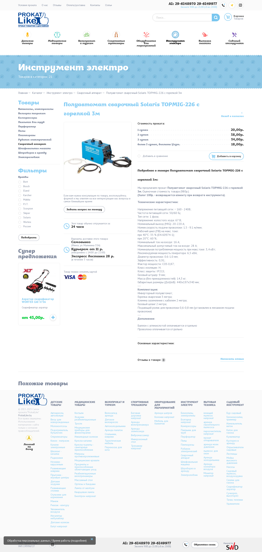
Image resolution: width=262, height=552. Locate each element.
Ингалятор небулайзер (57, 517)
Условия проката (27, 5)
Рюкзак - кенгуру (60, 505)
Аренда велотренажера (140, 423)
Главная (23, 93)
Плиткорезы (26, 135)
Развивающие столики (58, 489)
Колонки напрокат (164, 417)
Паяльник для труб (31, 122)
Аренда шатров (163, 413)
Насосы (231, 467)
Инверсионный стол (139, 440)
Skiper (24, 213)
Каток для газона (232, 431)
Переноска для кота (113, 448)
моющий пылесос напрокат (209, 415)
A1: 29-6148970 (183, 3)
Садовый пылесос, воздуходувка (235, 473)
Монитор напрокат (209, 474)
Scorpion (25, 208)
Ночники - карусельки (57, 463)
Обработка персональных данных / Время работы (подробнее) (47, 540)
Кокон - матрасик (60, 440)
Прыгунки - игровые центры (60, 476)
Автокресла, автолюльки (57, 414)
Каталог (37, 93)
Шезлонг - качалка (56, 452)
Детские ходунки (55, 482)
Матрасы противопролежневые (87, 455)
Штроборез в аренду (32, 153)
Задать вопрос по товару (84, 209)
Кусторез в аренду (233, 441)
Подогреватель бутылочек (59, 431)
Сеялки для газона (233, 481)
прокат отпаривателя (211, 439)
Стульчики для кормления (58, 495)
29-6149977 (207, 3)
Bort (23, 182)
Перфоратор (27, 127)
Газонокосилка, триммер (235, 418)
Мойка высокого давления (232, 460)
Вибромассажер (140, 435)
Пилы (21, 131)
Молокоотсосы (59, 426)
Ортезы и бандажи (85, 484)
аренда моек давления (211, 445)
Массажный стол (84, 480)
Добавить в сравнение (153, 156)
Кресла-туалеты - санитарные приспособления (84, 447)
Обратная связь (205, 545)
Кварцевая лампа (84, 492)
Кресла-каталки (83, 440)
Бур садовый (234, 413)
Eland (23, 190)
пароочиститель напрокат (212, 432)
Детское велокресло (111, 420)
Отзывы (57, 5)
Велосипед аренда (111, 414)
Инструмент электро (60, 93)
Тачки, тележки (235, 499)
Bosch (24, 186)
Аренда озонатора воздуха (209, 466)
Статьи (108, 5)
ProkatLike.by (25, 415)
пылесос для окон (211, 452)
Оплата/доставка (75, 5)
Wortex (24, 222)
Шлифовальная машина (34, 148)
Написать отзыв (232, 359)
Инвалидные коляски (86, 436)
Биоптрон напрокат (85, 496)
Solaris (24, 217)
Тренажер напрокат (136, 447)
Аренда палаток (114, 430)
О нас (45, 5)
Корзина (239, 16)
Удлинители (233, 503)
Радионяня (57, 458)
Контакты (95, 5)
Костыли (79, 413)
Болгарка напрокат (31, 113)
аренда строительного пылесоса (212, 424)
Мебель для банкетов (161, 422)
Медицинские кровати (87, 460)
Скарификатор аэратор (235, 487)
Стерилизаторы (59, 436)
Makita (24, 199)
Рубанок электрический (34, 140)
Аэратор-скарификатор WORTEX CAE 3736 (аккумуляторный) (38, 300)
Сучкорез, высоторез (232, 494)
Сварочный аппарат (89, 93)
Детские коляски (60, 522)
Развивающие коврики (58, 469)
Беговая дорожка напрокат (136, 415)
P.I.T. (23, 204)
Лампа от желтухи (84, 488)
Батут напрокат (59, 526)
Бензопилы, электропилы (35, 109)
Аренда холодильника (211, 458)
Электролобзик (29, 157)
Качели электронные (58, 445)
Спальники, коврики (110, 435)
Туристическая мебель (113, 441)
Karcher (25, 195)
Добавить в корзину (229, 156)
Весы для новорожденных (60, 420)
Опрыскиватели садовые (235, 448)
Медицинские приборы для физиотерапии (83, 430)
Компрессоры (27, 118)
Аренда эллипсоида (137, 429)
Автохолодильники (115, 426)
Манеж (54, 501)
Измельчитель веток (234, 424)
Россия (24, 226)
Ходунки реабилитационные (85, 418)
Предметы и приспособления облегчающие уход (85, 467)
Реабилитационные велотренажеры (85, 474)
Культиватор (233, 436)
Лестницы (232, 453)
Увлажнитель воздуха (58, 510)
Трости (78, 423)
